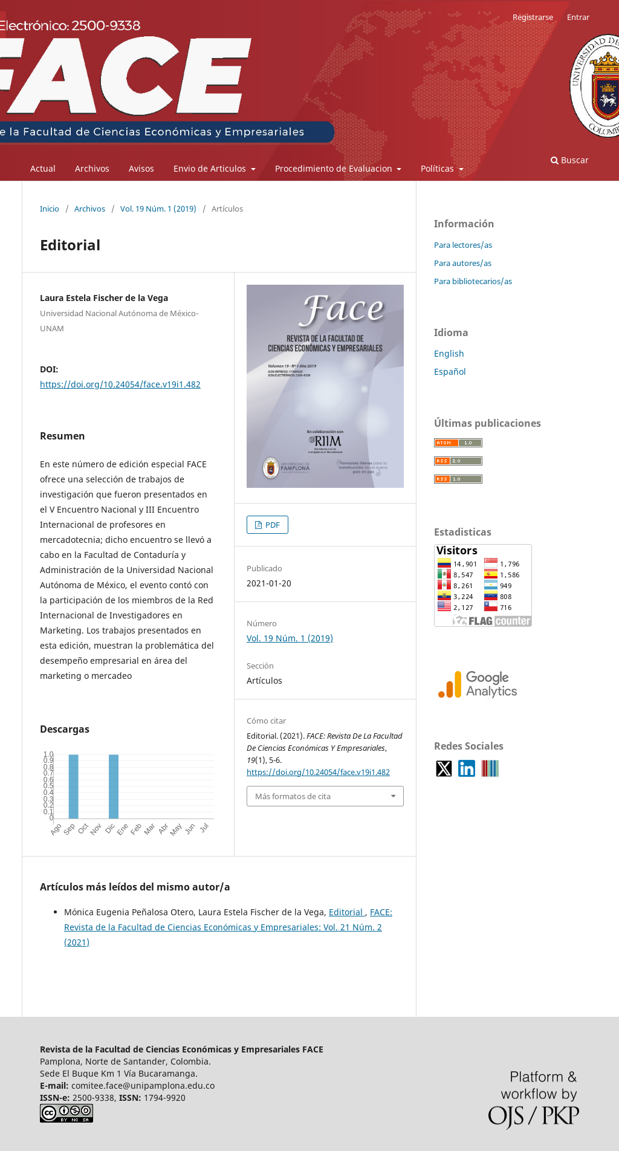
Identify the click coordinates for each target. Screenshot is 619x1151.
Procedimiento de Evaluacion (335, 168)
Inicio (49, 208)
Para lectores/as (463, 244)
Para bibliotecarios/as (473, 281)
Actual (43, 168)
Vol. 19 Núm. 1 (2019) (158, 208)
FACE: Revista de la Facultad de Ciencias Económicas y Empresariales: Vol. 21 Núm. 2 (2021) (228, 927)
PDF (272, 524)
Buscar (570, 160)
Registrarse (533, 16)
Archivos (92, 168)
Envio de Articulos (210, 168)
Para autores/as (462, 263)
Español (450, 371)
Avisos (141, 168)
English (449, 353)
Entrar (578, 16)
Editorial (347, 912)
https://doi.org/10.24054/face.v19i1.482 (120, 384)
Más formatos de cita (293, 796)
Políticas (438, 168)
